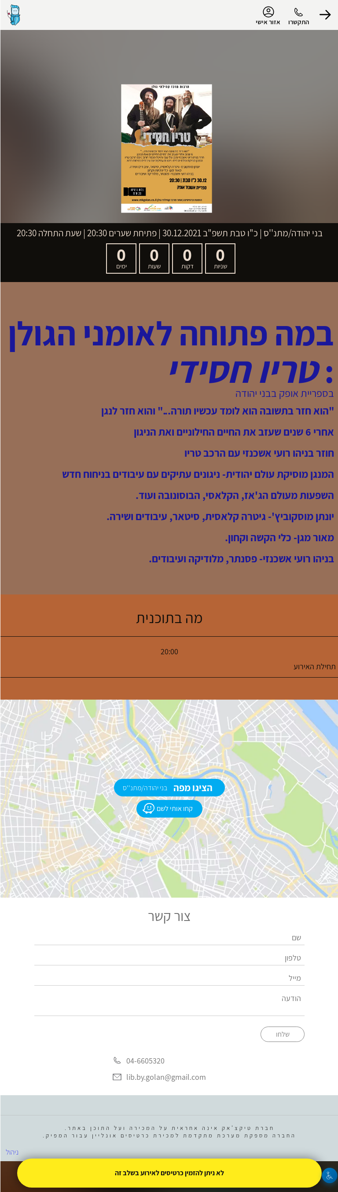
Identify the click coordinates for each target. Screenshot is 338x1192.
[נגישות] (329, 1175)
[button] (325, 15)
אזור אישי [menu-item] (267, 16)
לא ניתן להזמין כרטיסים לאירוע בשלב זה (169, 1172)
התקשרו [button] (298, 22)
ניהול (11, 1152)
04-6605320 (145, 1061)
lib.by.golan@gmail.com (166, 1077)
